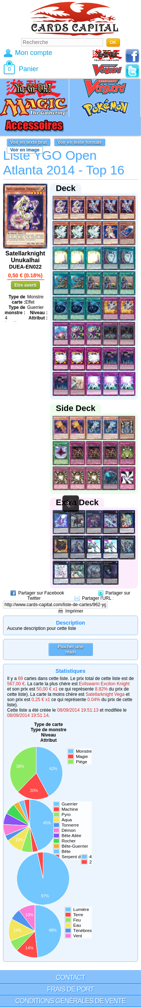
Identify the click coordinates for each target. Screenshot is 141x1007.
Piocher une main (70, 649)
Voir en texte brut (28, 142)
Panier (28, 69)
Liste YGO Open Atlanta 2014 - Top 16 (63, 162)
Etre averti (25, 285)
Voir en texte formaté (80, 142)
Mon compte (33, 53)
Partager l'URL (96, 598)
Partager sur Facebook (41, 593)
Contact (70, 977)
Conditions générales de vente (70, 1001)
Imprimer (74, 611)
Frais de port (70, 989)
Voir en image (24, 150)
